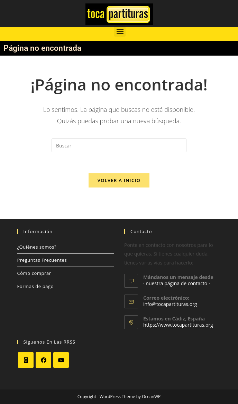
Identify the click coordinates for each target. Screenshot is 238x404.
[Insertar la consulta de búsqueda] (119, 145)
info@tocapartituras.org (170, 304)
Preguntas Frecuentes (42, 260)
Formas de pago (35, 286)
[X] (26, 360)
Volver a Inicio (119, 180)
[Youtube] (61, 360)
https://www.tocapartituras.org (178, 324)
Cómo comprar (34, 273)
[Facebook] (43, 360)
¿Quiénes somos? (36, 247)
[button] (120, 31)
